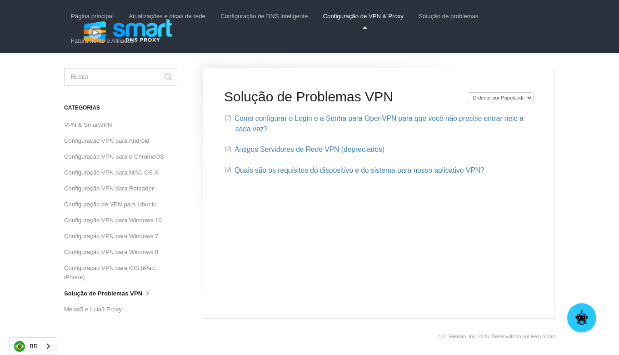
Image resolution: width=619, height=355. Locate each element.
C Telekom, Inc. (459, 336)
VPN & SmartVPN (88, 124)
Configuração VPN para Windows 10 (113, 220)
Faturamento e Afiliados (102, 40)
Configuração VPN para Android (107, 140)
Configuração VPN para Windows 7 (111, 236)
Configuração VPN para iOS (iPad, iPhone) (110, 272)
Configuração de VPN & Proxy (363, 21)
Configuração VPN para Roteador (109, 188)
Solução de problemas (448, 16)
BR (26, 346)
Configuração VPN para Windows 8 (111, 252)
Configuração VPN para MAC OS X (111, 172)
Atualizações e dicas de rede (167, 16)
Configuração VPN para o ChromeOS (114, 156)
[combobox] (32, 346)
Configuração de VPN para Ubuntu (110, 204)
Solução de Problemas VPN (107, 293)
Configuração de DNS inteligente (264, 16)
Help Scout (543, 336)
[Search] (120, 77)
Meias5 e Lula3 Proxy (93, 309)
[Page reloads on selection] (501, 97)
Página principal (92, 16)
